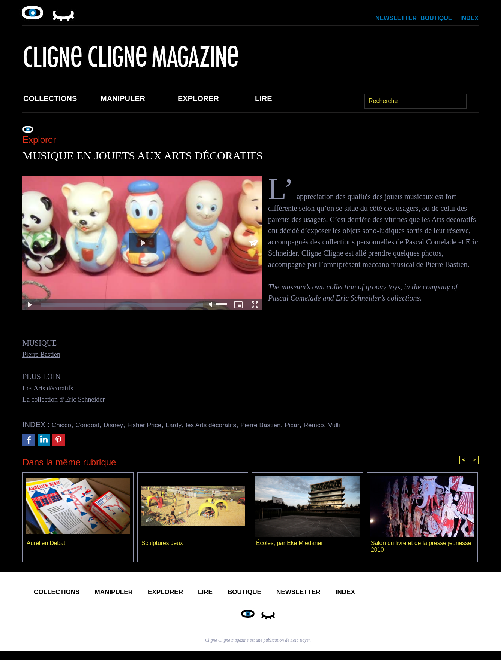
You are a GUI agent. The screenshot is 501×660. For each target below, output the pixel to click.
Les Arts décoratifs (50, 388)
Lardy (191, 424)
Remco (351, 424)
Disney (122, 424)
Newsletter (396, 18)
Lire (263, 98)
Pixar (327, 424)
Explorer (198, 98)
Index (469, 18)
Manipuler (122, 98)
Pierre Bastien (43, 354)
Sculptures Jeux (162, 544)
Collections (50, 98)
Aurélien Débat (46, 544)
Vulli (374, 424)
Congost (93, 424)
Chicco (63, 424)
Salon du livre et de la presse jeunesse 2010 (409, 547)
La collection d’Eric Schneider (68, 399)
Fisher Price (157, 424)
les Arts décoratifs (233, 424)
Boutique (436, 18)
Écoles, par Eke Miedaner (290, 544)
